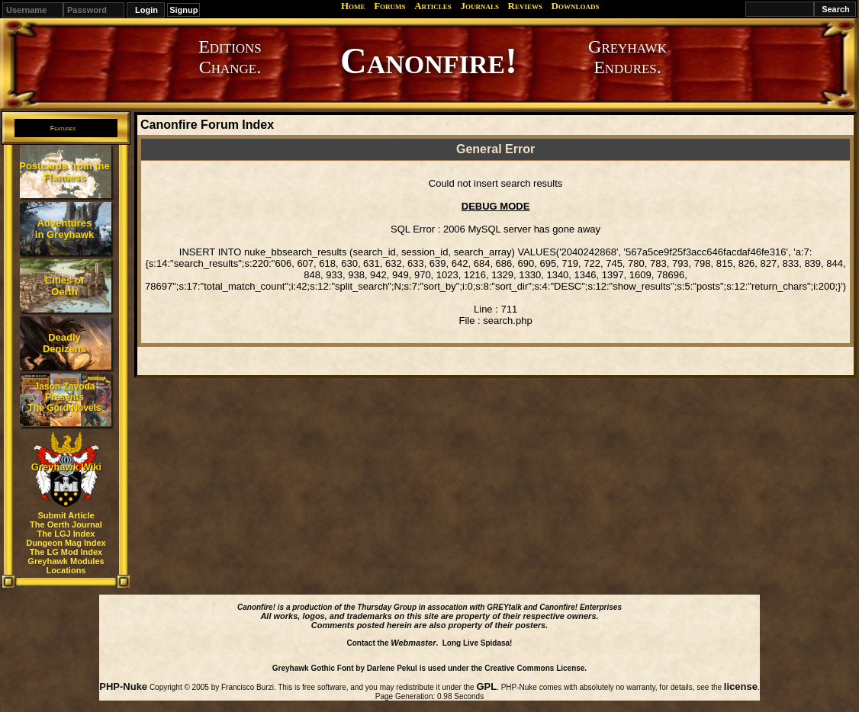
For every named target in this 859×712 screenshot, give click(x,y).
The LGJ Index (66, 533)
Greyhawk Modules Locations (65, 565)
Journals (479, 5)
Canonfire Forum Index (207, 124)
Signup (183, 9)
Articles (433, 5)
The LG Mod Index (66, 551)
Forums (389, 5)
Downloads (576, 5)
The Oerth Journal (66, 524)
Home (353, 5)
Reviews (525, 5)
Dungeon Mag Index (66, 542)
